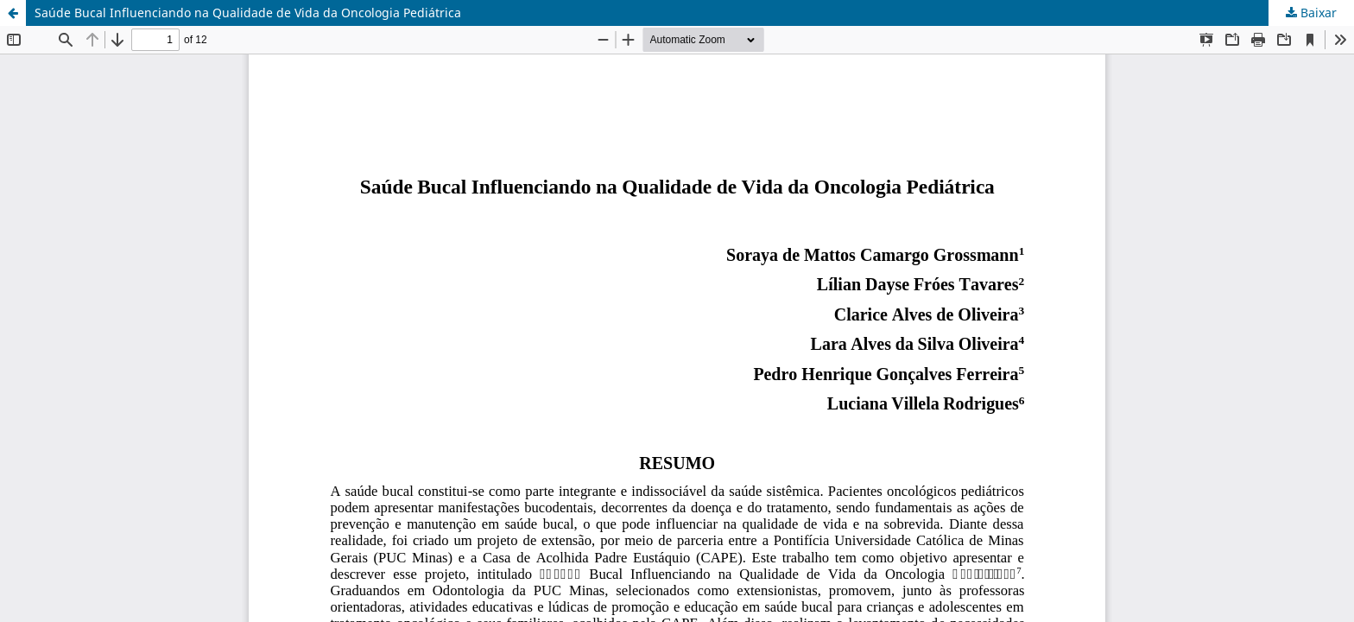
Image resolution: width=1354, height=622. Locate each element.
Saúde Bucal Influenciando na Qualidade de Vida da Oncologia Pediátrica (248, 12)
